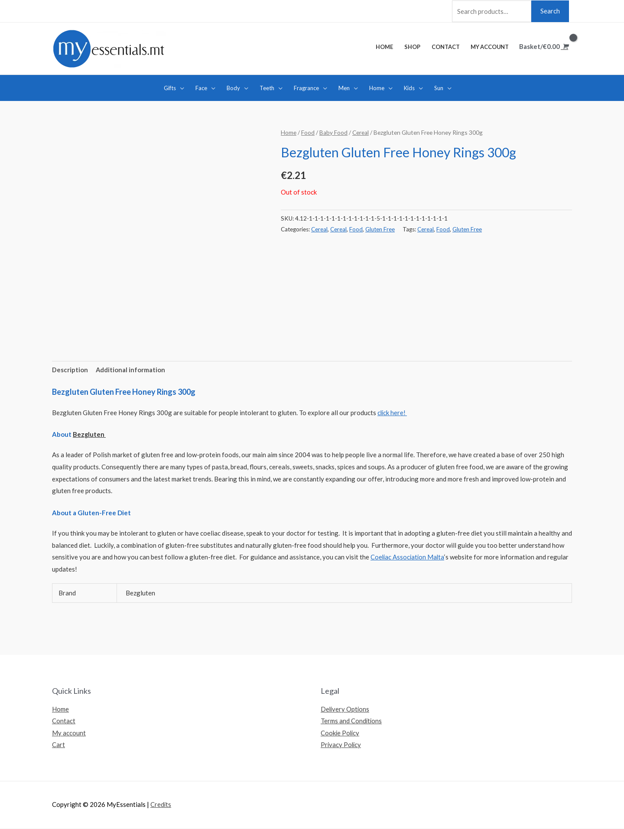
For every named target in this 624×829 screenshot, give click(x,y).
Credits (161, 805)
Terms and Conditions (352, 721)
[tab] (70, 370)
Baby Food (333, 132)
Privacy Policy (341, 745)
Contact (63, 721)
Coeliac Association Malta (408, 557)
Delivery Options (345, 709)
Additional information (131, 369)
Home (288, 132)
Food (308, 132)
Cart (58, 745)
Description (70, 369)
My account (69, 733)
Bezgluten (89, 434)
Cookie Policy (341, 733)
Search (550, 10)
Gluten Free (380, 228)
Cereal (360, 132)
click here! (392, 412)
